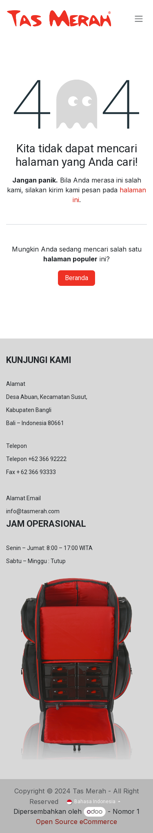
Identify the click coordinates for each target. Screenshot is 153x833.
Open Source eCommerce (76, 821)
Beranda (76, 278)
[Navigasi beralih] (139, 18)
